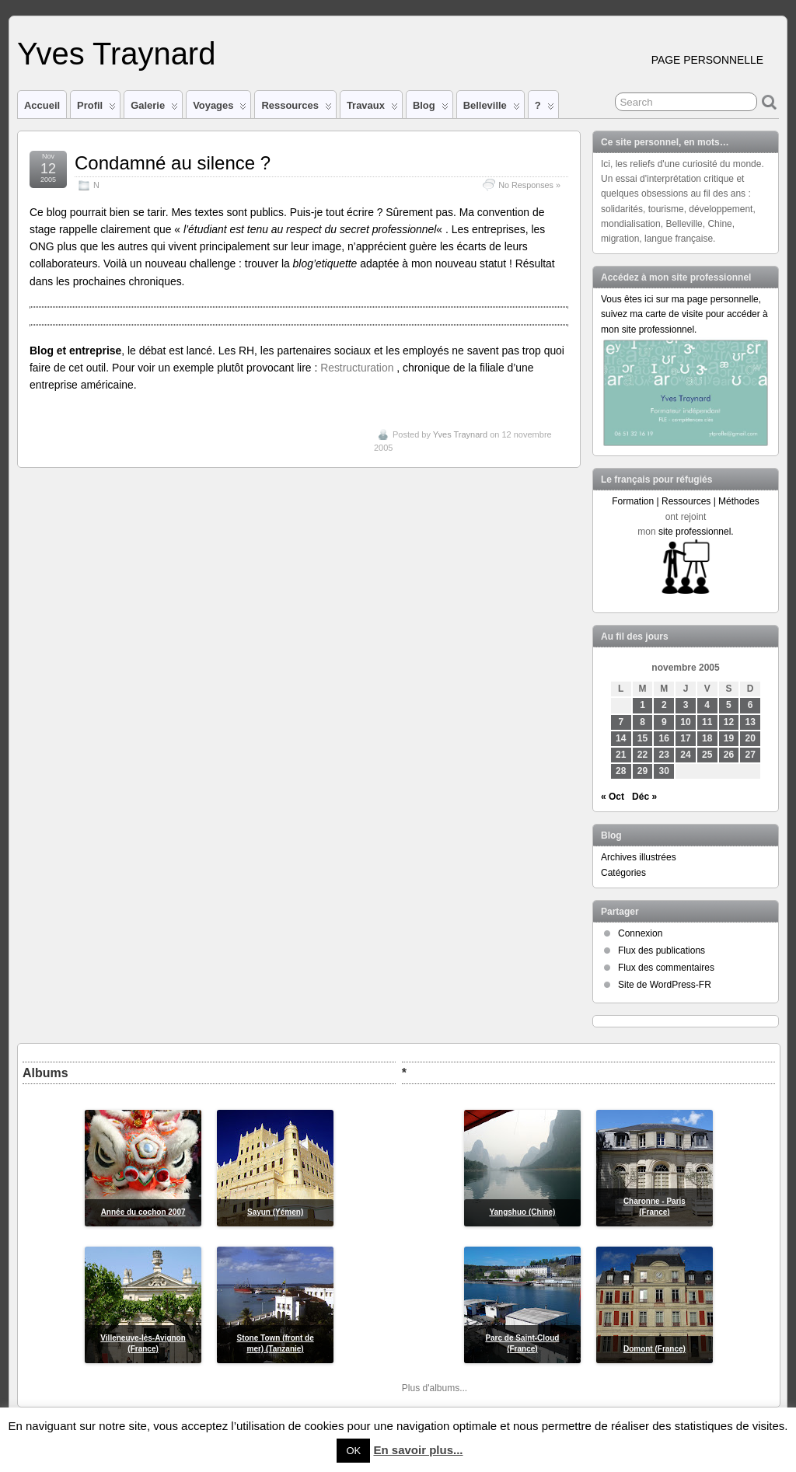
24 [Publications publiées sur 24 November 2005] (685, 754)
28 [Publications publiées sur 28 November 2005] (621, 771)
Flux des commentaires (666, 967)
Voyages (219, 108)
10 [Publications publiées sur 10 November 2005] (685, 722)
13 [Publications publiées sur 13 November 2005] (750, 722)
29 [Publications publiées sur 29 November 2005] (642, 771)
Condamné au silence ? (173, 162)
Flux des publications (661, 950)
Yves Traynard (116, 54)
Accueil (42, 105)
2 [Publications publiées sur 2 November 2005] (664, 704)
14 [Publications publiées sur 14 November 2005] (621, 738)
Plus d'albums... (434, 1388)
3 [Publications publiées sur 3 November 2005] (686, 704)
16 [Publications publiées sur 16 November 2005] (664, 738)
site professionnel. (696, 531)
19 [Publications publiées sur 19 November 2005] (729, 738)
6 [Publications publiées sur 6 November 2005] (750, 704)
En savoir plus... (418, 1449)
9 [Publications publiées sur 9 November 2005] (664, 722)
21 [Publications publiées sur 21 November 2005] (621, 754)
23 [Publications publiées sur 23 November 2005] (664, 754)
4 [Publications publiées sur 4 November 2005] (707, 704)
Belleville (491, 108)
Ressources (296, 108)
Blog (431, 108)
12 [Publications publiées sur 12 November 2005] (729, 722)
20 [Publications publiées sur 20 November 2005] (750, 738)
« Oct (612, 796)
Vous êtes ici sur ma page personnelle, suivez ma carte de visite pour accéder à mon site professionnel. (684, 314)
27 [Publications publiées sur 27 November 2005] (750, 754)
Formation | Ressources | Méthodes (685, 501)
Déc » (644, 796)
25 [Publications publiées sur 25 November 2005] (707, 754)
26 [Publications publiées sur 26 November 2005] (729, 754)
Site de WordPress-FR (664, 984)
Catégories (623, 872)
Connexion (640, 933)
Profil (96, 108)
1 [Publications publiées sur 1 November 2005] (642, 704)
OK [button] (353, 1450)
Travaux (372, 108)
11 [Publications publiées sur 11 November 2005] (707, 722)
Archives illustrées (638, 857)
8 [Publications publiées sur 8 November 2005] (642, 722)
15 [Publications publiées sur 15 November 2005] (642, 738)
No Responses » (529, 185)
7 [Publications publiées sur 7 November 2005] (620, 722)
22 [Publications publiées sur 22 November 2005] (642, 754)
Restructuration (358, 367)
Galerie (154, 108)
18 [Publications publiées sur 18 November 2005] (707, 738)
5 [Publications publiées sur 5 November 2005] (728, 704)
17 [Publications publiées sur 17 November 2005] (685, 738)
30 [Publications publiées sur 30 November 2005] (664, 771)
